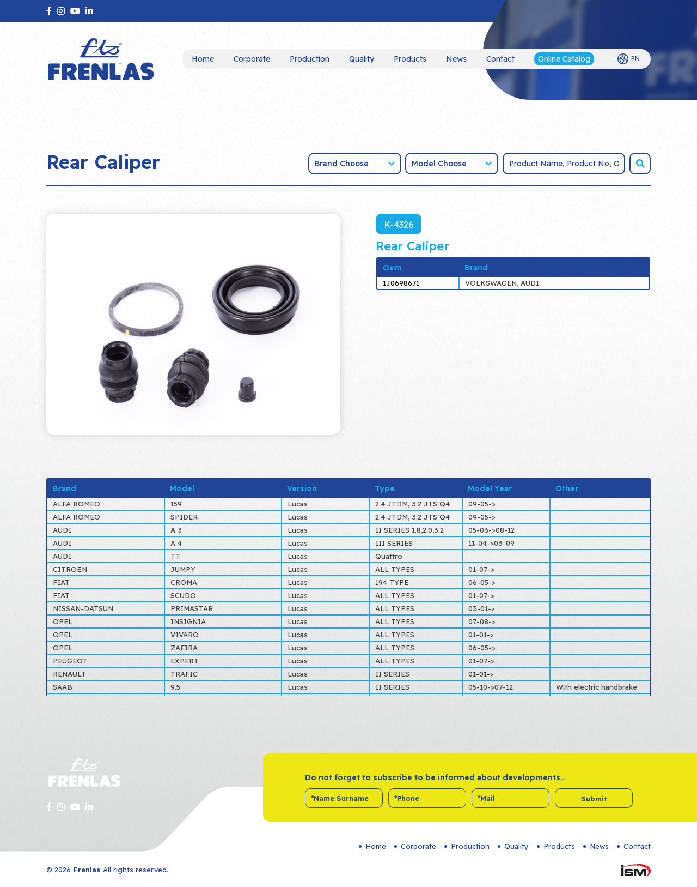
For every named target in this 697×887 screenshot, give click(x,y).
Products (410, 59)
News (456, 59)
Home (203, 59)
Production (309, 59)
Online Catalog (564, 59)
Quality (361, 59)
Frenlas (87, 869)
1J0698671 (401, 283)
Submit (594, 798)
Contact (500, 59)
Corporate (252, 59)
